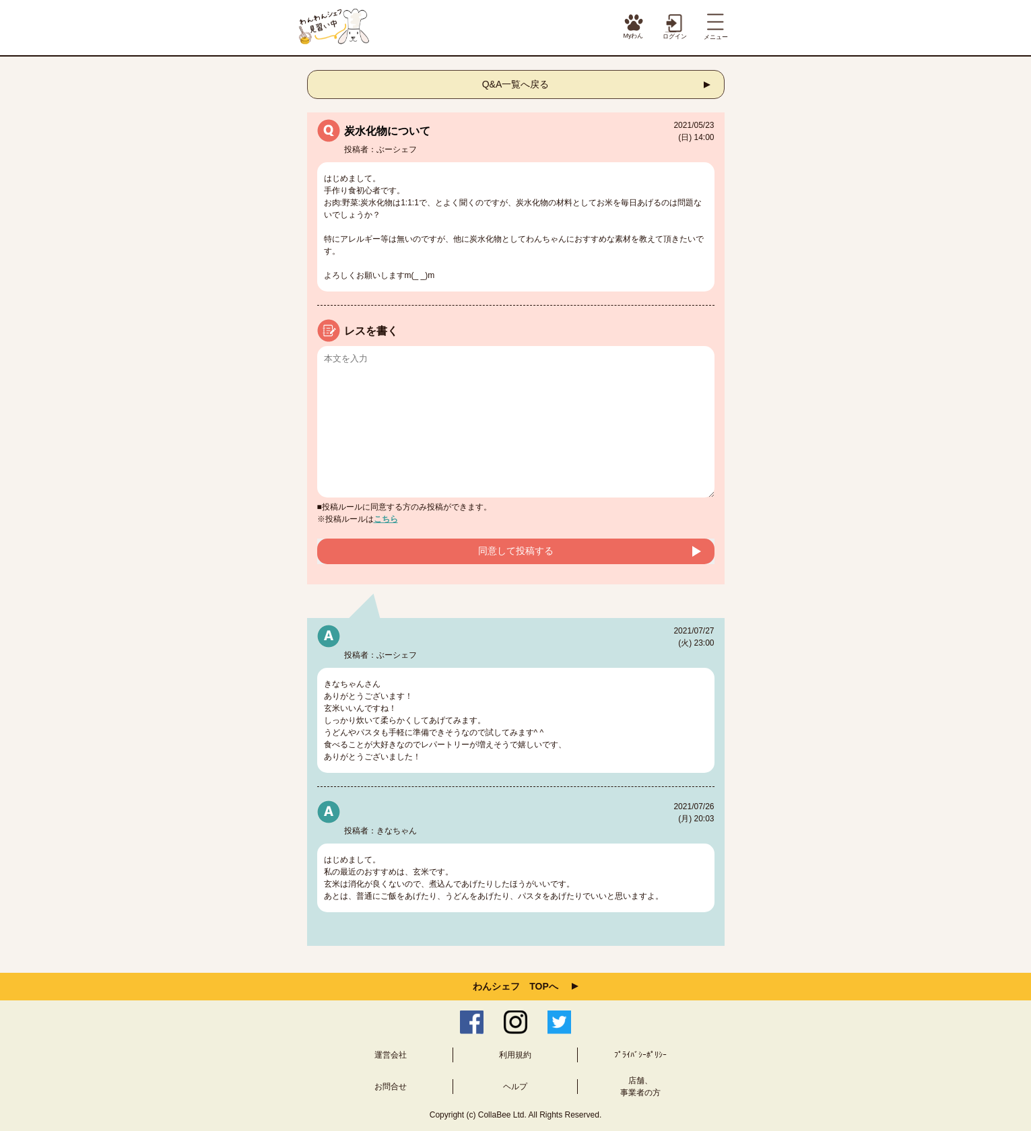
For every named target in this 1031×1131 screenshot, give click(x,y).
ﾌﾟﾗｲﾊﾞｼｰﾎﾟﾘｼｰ (640, 1055)
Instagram (515, 1022)
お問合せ (390, 1086)
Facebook (472, 1022)
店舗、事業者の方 (640, 1086)
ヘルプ (515, 1086)
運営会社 (390, 1055)
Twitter (559, 1022)
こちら (386, 519)
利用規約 (515, 1055)
